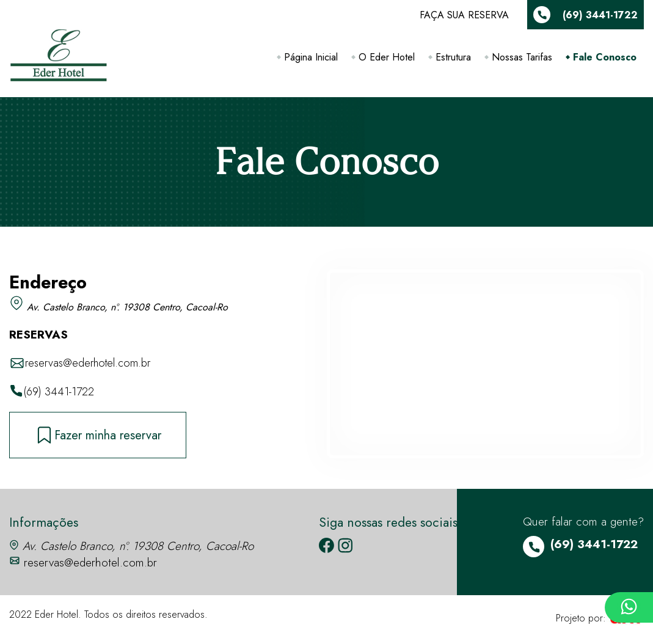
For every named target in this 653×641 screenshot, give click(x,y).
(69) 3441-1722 (51, 392)
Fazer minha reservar (97, 435)
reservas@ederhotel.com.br (79, 363)
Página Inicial (311, 57)
